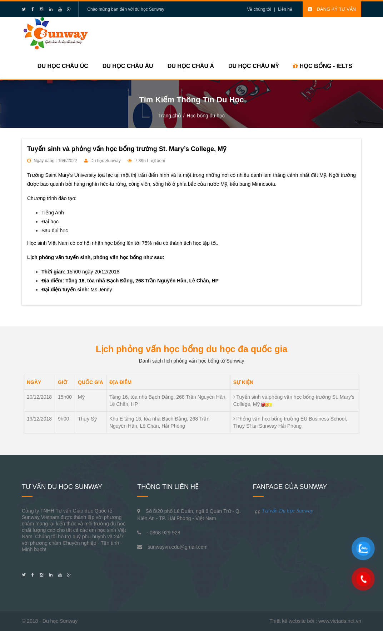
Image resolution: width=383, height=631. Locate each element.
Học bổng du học (205, 115)
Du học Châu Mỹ (253, 66)
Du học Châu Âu (128, 66)
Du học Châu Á (191, 66)
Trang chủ (169, 115)
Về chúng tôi (259, 9)
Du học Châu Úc (63, 66)
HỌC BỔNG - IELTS (322, 66)
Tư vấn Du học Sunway (287, 511)
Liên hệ (285, 9)
